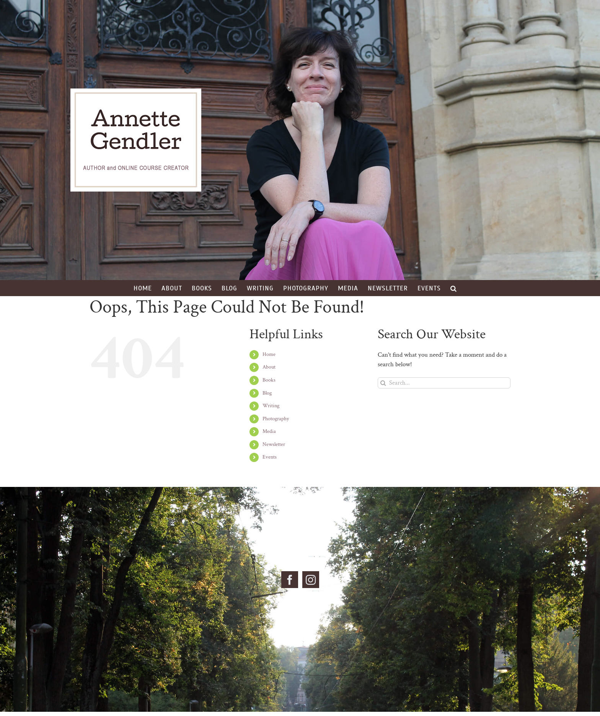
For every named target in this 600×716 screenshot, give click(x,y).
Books (269, 380)
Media (269, 431)
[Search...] (444, 382)
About (269, 367)
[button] (453, 288)
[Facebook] (289, 579)
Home (269, 354)
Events (269, 457)
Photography (275, 418)
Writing (270, 405)
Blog (267, 393)
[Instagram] (310, 579)
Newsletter (273, 444)
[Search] (383, 382)
